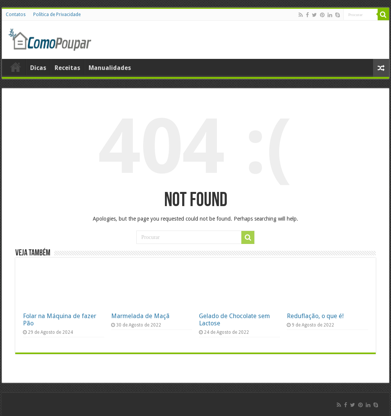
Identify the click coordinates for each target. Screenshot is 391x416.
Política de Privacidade (57, 14)
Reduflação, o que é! (315, 316)
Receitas (67, 68)
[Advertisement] (294, 39)
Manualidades (110, 68)
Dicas (38, 68)
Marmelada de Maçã (140, 316)
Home (16, 67)
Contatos (16, 14)
